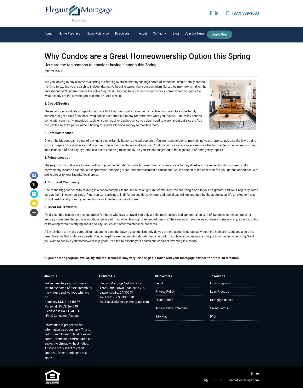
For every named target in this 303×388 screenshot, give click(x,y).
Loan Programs (220, 283)
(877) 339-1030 (242, 13)
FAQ (213, 316)
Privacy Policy (165, 291)
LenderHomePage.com (243, 380)
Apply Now (219, 34)
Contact (158, 33)
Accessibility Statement (171, 308)
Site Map (161, 316)
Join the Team (194, 33)
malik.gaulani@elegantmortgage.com (124, 302)
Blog (176, 33)
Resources (122, 33)
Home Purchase (69, 33)
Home (48, 33)
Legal (159, 283)
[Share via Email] (34, 203)
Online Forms (219, 308)
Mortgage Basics (221, 300)
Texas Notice (164, 300)
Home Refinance (98, 33)
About (143, 33)
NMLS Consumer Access (62, 316)
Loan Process (219, 291)
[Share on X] (34, 185)
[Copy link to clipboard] (34, 212)
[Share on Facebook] (34, 175)
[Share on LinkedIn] (34, 194)
